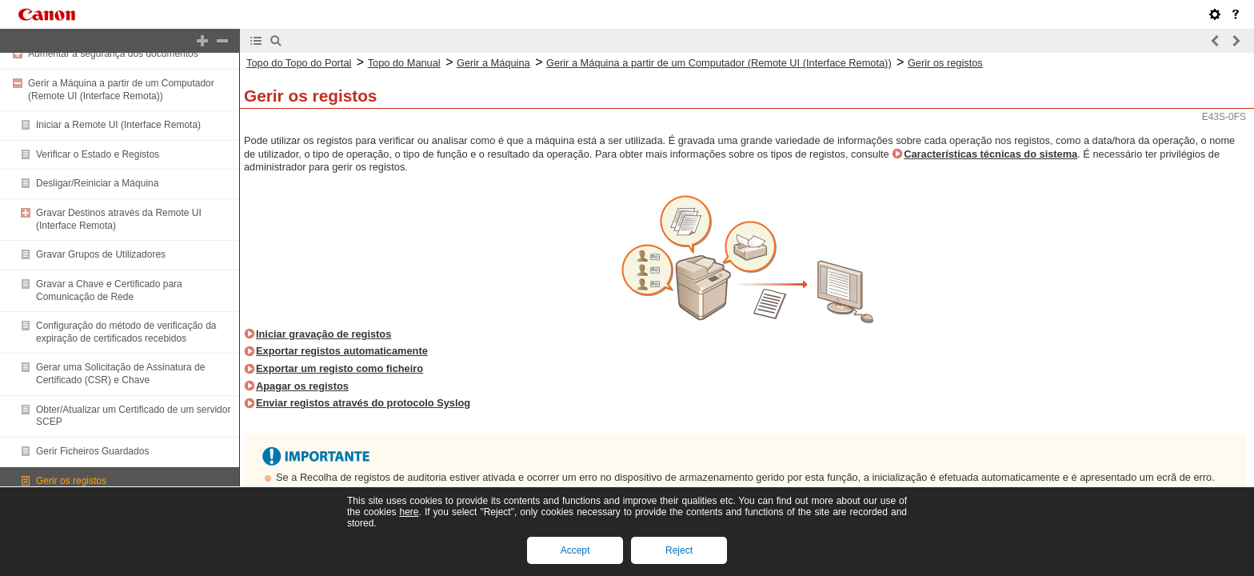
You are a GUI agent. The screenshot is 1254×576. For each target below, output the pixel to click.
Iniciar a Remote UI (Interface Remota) (118, 124)
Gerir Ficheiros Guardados (92, 451)
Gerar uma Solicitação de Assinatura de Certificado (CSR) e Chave (120, 374)
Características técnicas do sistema (990, 154)
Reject (679, 550)
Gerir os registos (71, 480)
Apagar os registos (302, 386)
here (408, 512)
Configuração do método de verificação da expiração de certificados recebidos (126, 332)
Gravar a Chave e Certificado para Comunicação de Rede (109, 290)
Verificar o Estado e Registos (97, 154)
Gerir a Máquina (493, 63)
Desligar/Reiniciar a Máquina (97, 183)
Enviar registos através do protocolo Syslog (363, 403)
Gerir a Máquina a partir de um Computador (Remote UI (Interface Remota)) (121, 90)
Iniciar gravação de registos (323, 334)
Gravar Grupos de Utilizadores (101, 254)
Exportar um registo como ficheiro (339, 368)
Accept (575, 550)
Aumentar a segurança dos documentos (113, 53)
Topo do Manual (404, 63)
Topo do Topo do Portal (298, 63)
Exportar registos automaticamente (342, 351)
